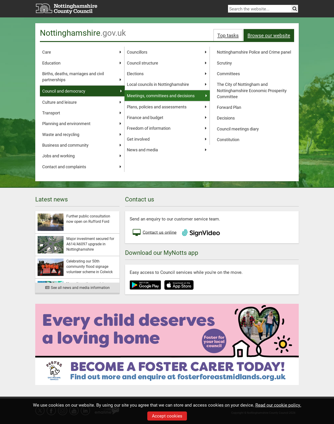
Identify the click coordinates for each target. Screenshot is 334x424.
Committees (228, 73)
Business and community (81, 145)
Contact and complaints (81, 167)
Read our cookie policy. (278, 405)
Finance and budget (166, 117)
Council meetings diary (238, 129)
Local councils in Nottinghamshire (166, 84)
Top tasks (228, 35)
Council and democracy (82, 91)
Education (81, 63)
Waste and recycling (81, 134)
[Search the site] (294, 9)
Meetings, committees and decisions (167, 96)
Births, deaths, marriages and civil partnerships (81, 77)
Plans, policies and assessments (166, 107)
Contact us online (154, 232)
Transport (81, 113)
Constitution (228, 139)
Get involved (166, 139)
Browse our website (268, 35)
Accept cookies (167, 416)
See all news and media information (77, 287)
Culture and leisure (81, 102)
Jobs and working (81, 156)
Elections (166, 74)
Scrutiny (224, 63)
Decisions (226, 118)
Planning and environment (81, 123)
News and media (166, 150)
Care (81, 52)
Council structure (166, 63)
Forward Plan (229, 107)
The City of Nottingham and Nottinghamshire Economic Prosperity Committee (252, 90)
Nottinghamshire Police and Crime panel (254, 52)
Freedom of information (166, 128)
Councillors (166, 52)
